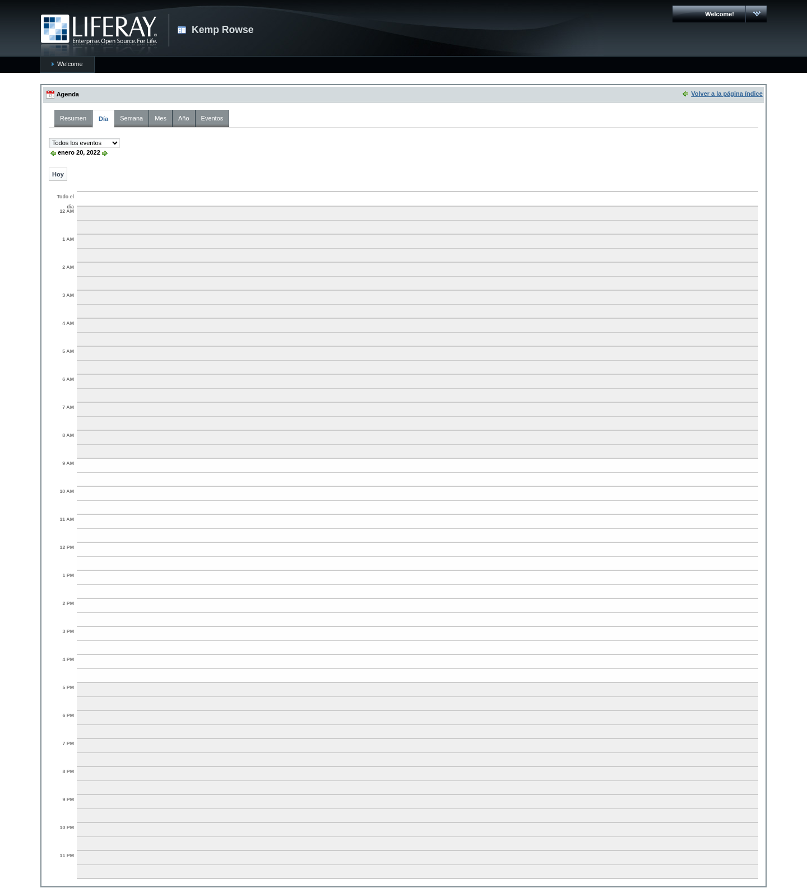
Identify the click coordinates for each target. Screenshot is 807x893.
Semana (131, 118)
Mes (160, 118)
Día (103, 118)
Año (183, 118)
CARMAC (98, 35)
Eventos (212, 118)
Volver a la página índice (727, 93)
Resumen (73, 118)
